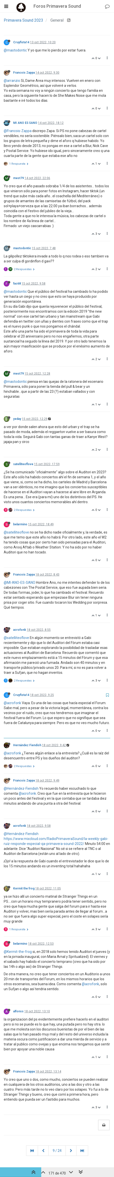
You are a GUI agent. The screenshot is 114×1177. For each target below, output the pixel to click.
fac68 (17, 283)
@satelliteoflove (16, 532)
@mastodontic (15, 50)
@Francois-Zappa (18, 131)
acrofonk (19, 630)
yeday (17, 419)
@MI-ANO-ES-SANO (19, 583)
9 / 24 (57, 1151)
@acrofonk (12, 703)
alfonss (18, 1011)
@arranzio (12, 81)
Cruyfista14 (21, 42)
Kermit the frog (24, 888)
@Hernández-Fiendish (21, 788)
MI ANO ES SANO (25, 123)
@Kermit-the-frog (18, 952)
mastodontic (22, 248)
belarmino (20, 524)
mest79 (18, 178)
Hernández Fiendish (27, 745)
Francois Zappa (24, 72)
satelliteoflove (23, 464)
